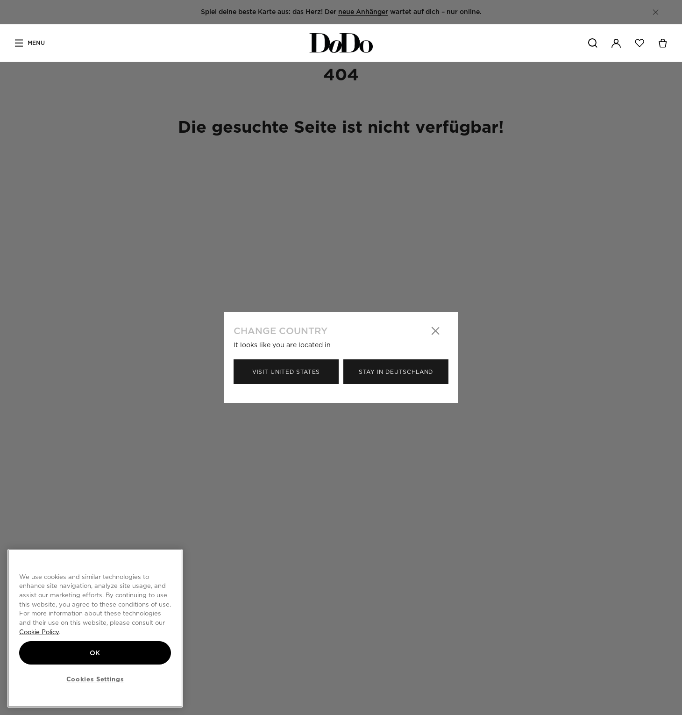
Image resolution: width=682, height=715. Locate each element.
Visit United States (286, 371)
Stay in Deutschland (396, 371)
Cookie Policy (39, 632)
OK (95, 653)
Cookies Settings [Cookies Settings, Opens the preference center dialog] (95, 679)
